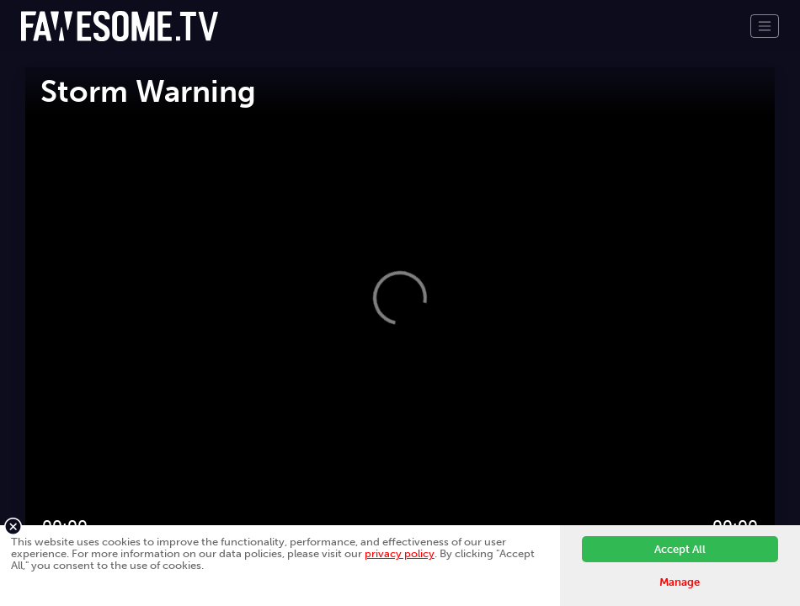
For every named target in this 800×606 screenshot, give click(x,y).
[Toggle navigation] (764, 26)
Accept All (680, 549)
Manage (679, 582)
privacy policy (400, 553)
